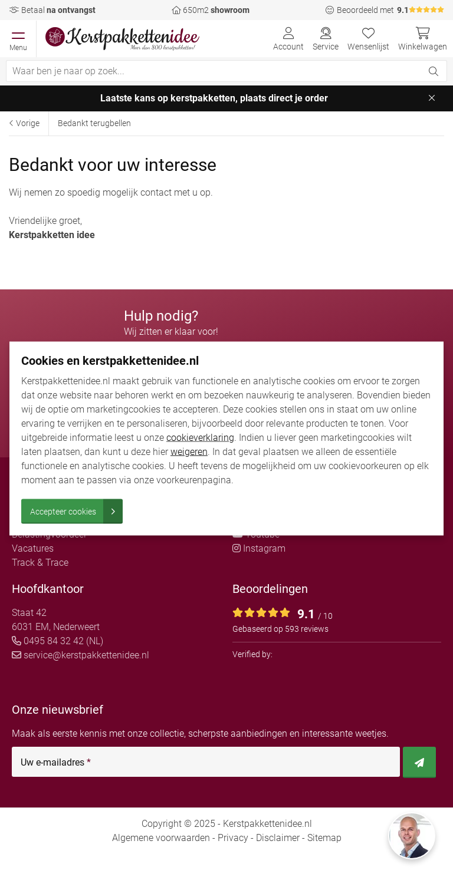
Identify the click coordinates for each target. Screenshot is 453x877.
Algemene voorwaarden (161, 837)
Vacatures (33, 548)
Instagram (258, 548)
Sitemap (324, 837)
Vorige (24, 123)
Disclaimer (278, 837)
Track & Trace (40, 562)
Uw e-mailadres (56, 762)
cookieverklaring (200, 437)
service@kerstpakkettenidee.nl (80, 655)
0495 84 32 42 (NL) (57, 641)
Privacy (233, 837)
